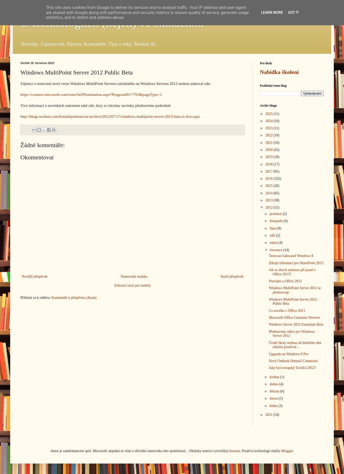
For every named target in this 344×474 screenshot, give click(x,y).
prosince (276, 214)
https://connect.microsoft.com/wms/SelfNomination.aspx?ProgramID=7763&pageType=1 (91, 94)
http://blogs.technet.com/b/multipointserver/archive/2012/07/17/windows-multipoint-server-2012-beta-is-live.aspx (110, 116)
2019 (270, 157)
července (276, 250)
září (273, 235)
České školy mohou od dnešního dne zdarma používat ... (295, 345)
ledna (274, 406)
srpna (274, 243)
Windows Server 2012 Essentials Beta (296, 324)
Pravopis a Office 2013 (285, 281)
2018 (270, 164)
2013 (270, 200)
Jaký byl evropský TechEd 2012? (292, 368)
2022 (270, 135)
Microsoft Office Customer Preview (294, 317)
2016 (270, 179)
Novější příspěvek (34, 276)
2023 (270, 128)
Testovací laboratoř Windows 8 (291, 256)
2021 (270, 143)
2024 (270, 121)
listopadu (277, 221)
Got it (293, 12)
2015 (270, 186)
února (274, 398)
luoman (234, 451)
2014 (270, 193)
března (275, 391)
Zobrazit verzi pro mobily (132, 285)
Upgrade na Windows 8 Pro (288, 354)
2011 (269, 415)
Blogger (287, 451)
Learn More (272, 12)
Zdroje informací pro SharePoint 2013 (296, 263)
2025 (270, 114)
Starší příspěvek (231, 276)
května (275, 377)
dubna (274, 384)
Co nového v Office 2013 (287, 311)
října (273, 228)
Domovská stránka (134, 276)
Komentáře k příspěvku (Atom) (73, 298)
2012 (270, 207)
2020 (270, 150)
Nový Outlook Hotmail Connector (293, 361)
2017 (270, 171)
